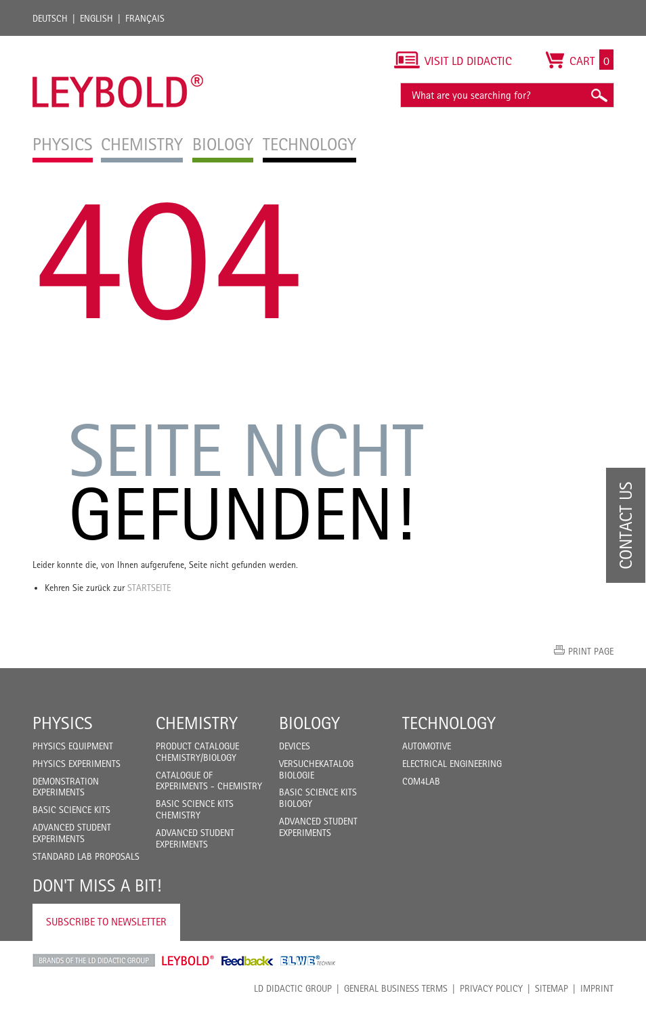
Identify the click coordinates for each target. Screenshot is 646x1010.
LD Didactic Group (293, 988)
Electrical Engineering (452, 763)
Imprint (596, 988)
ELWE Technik (308, 960)
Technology (449, 723)
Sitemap (551, 988)
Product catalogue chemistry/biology (197, 752)
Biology (309, 723)
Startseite (149, 587)
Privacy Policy (491, 988)
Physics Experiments (77, 763)
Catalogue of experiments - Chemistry (209, 781)
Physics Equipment (73, 746)
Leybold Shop (188, 960)
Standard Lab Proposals (86, 856)
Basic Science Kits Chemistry (195, 809)
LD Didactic (94, 960)
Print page (590, 651)
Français (145, 18)
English (96, 18)
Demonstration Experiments (66, 787)
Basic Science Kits (71, 809)
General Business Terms (396, 988)
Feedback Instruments (247, 960)
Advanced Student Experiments (72, 833)
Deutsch (50, 18)
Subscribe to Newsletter (106, 921)
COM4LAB (421, 781)
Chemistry (197, 723)
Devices (294, 746)
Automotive (426, 746)
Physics (63, 723)
